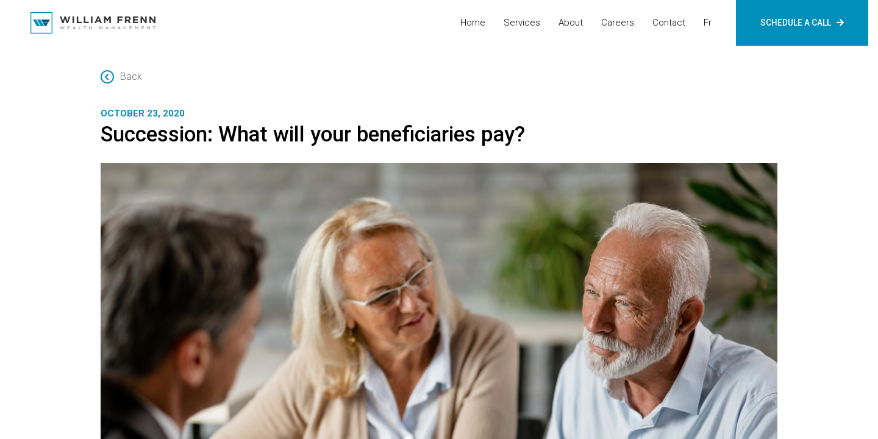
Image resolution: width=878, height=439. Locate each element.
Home (472, 22)
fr (708, 22)
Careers (617, 22)
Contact (668, 22)
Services (522, 22)
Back (121, 77)
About (571, 22)
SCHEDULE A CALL (802, 22)
